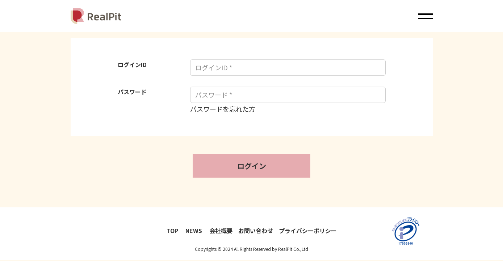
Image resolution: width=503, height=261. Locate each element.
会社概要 (220, 230)
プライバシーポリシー (308, 230)
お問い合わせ (255, 230)
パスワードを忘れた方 (222, 108)
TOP (173, 230)
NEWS (194, 230)
